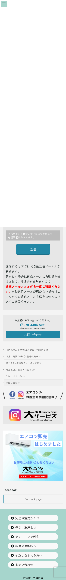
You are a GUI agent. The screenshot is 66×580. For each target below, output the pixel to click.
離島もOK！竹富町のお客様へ (21, 369)
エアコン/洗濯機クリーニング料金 (24, 363)
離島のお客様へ (25, 546)
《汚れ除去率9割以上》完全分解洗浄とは (27, 349)
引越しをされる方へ (16, 376)
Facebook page (33, 499)
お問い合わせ (13, 382)
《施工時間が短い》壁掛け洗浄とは (24, 356)
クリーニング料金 (27, 536)
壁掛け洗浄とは (25, 527)
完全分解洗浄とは (27, 518)
